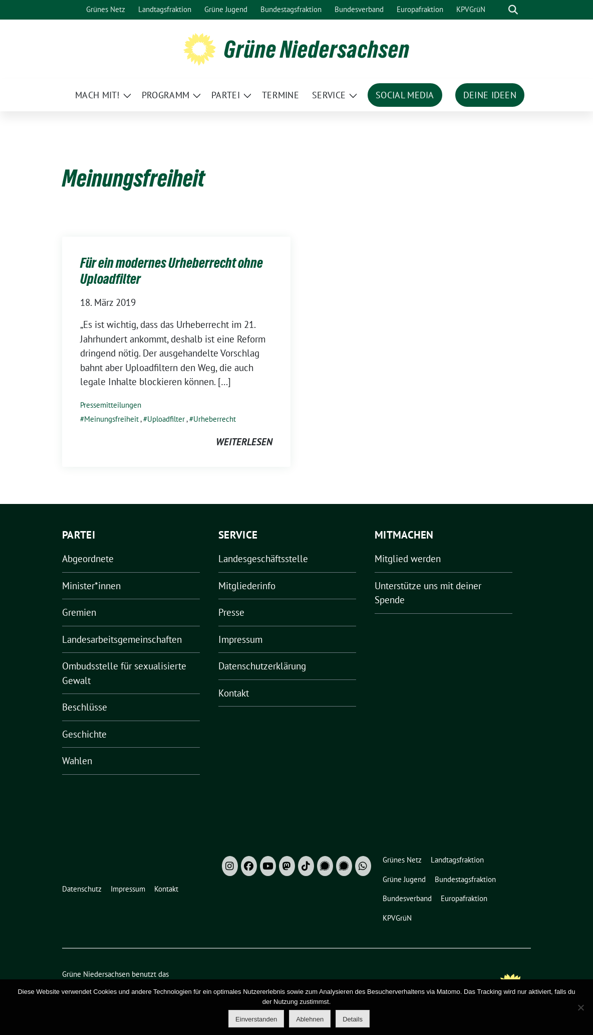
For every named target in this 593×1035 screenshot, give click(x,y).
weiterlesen (244, 442)
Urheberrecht (214, 419)
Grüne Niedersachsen (317, 49)
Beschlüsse (84, 707)
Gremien (79, 612)
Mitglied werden (408, 559)
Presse (231, 612)
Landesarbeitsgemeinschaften (122, 639)
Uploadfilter (166, 419)
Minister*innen (91, 586)
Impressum (240, 639)
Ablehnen (310, 1019)
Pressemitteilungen (110, 405)
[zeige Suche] (513, 10)
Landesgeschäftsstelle (263, 559)
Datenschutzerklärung (262, 666)
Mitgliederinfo (246, 586)
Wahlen (77, 761)
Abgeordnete (88, 559)
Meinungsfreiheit (111, 419)
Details (353, 1019)
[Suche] (498, 10)
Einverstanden (256, 1019)
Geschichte (84, 734)
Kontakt (233, 693)
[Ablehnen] (580, 1007)
